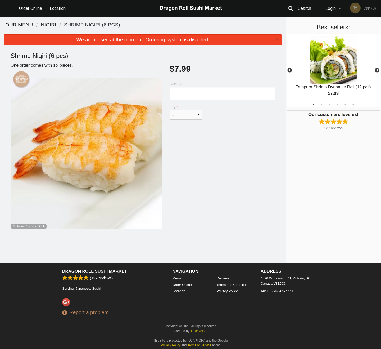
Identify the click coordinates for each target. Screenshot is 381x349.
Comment (222, 91)
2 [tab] (321, 104)
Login (330, 8)
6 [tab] (353, 104)
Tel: (277, 291)
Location (58, 8)
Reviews (222, 278)
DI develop (198, 331)
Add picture (21, 79)
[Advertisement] (143, 246)
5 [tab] (345, 104)
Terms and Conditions (232, 285)
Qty (186, 112)
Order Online (30, 8)
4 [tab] (337, 104)
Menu (177, 278)
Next (377, 70)
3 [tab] (329, 104)
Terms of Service (199, 345)
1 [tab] (313, 104)
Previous (289, 70)
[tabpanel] (333, 70)
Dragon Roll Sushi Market (94, 271)
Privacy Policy (227, 291)
